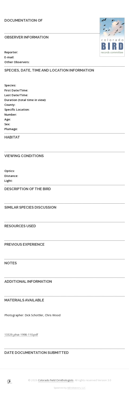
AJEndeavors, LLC (76, 387)
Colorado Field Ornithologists (55, 380)
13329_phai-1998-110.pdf (21, 334)
